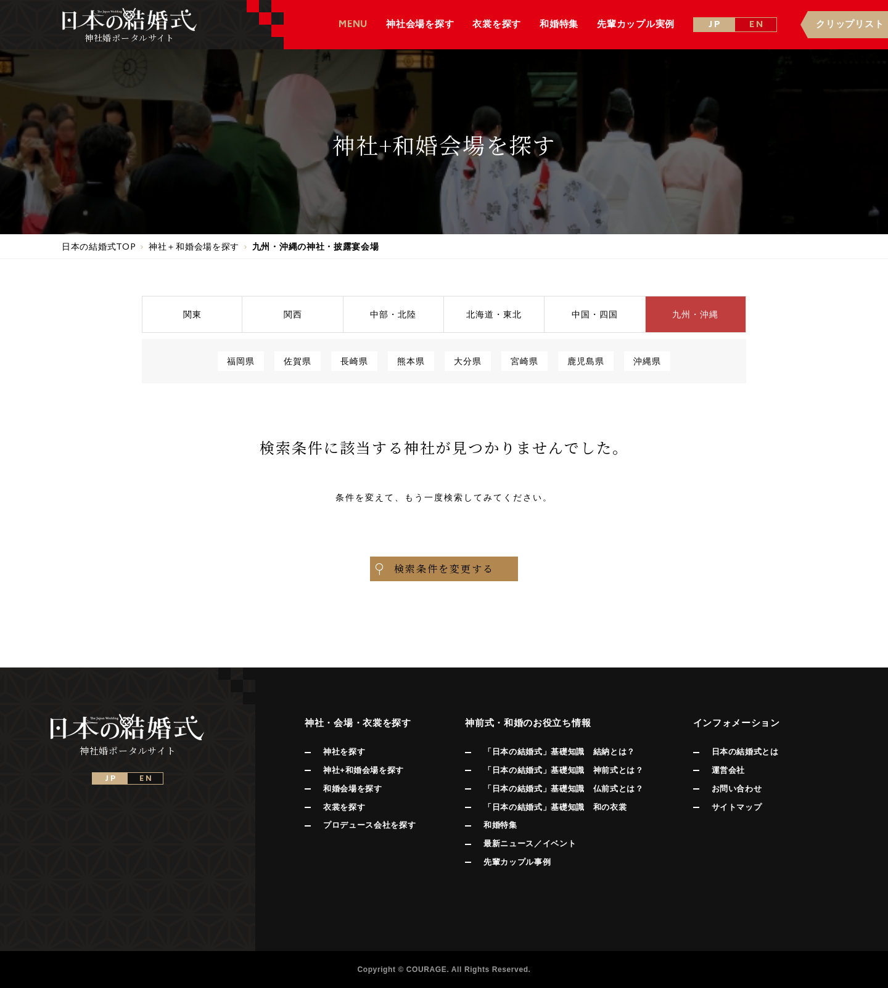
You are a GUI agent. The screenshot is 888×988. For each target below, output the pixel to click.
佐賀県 (297, 361)
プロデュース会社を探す (369, 825)
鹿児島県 (585, 361)
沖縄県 (647, 361)
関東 (192, 314)
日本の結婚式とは (745, 751)
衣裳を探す (344, 807)
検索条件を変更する (433, 569)
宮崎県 (524, 361)
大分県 (468, 361)
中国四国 (595, 314)
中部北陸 (393, 314)
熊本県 (411, 361)
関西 (293, 314)
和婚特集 (500, 825)
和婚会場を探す (352, 788)
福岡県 (241, 361)
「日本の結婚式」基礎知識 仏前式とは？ (563, 788)
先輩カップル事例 (517, 862)
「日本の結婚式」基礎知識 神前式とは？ (563, 770)
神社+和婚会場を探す (363, 770)
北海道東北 (494, 314)
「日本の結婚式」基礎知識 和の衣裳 (555, 807)
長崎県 (354, 361)
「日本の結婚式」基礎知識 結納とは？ (559, 751)
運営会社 (729, 770)
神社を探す (344, 751)
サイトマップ (737, 807)
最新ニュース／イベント (529, 843)
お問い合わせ (737, 788)
